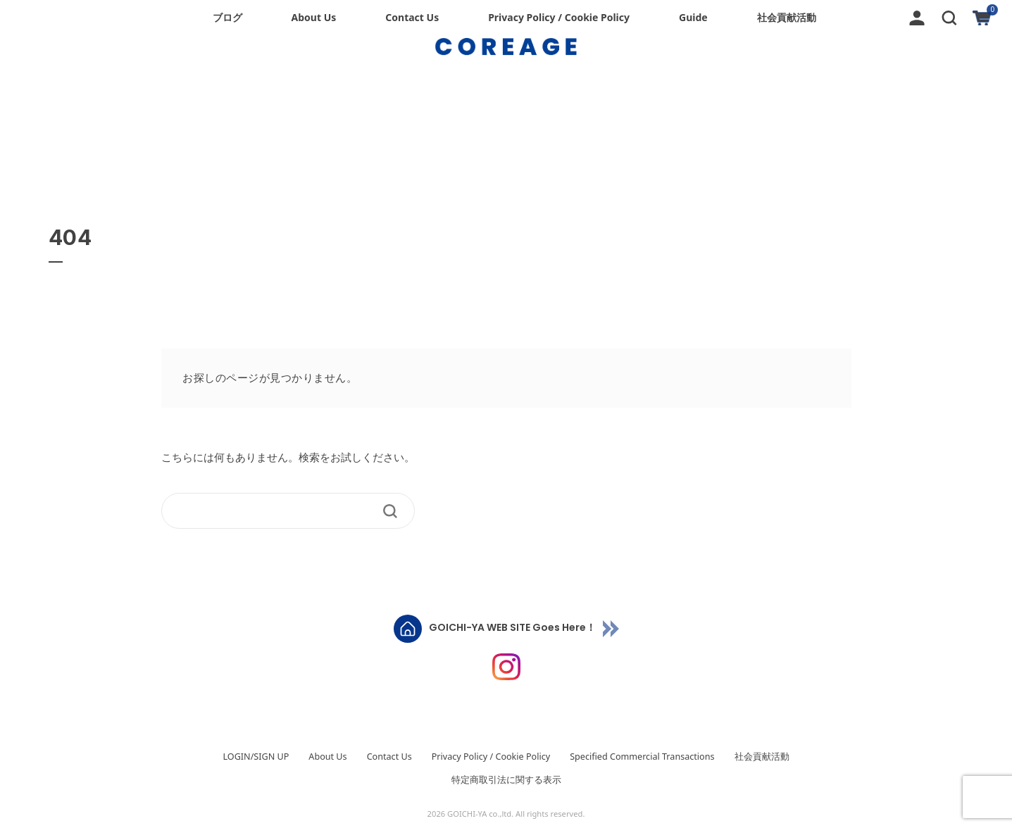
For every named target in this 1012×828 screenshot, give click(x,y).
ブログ (227, 17)
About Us (314, 17)
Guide (693, 17)
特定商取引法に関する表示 (506, 780)
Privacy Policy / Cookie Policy (559, 17)
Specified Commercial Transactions (642, 757)
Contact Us (412, 17)
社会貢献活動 (786, 17)
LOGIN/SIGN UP (256, 757)
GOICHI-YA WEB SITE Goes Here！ (512, 628)
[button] (949, 16)
